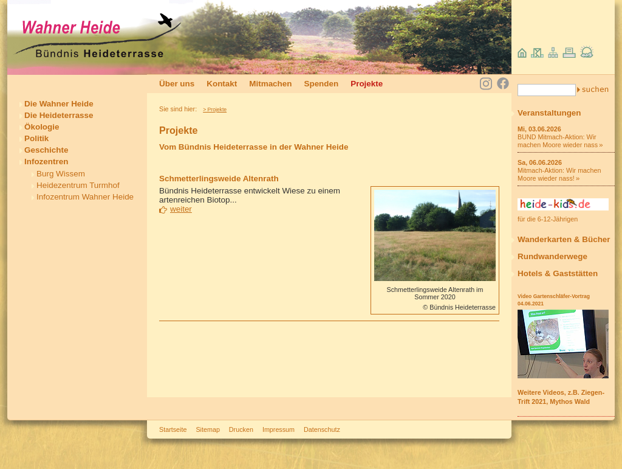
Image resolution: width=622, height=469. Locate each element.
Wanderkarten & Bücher (564, 239)
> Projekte (215, 109)
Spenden (321, 83)
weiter (181, 209)
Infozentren (46, 161)
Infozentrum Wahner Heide (85, 196)
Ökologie (42, 126)
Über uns (176, 83)
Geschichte (46, 150)
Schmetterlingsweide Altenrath (219, 178)
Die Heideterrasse (59, 115)
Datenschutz (322, 429)
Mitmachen (270, 83)
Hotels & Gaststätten (558, 273)
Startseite (172, 429)
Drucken (241, 429)
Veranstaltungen (549, 112)
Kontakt (222, 83)
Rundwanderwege (552, 256)
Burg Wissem (60, 173)
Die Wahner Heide (59, 103)
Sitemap (207, 429)
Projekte (366, 83)
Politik (36, 138)
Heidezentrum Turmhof (78, 185)
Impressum (278, 429)
